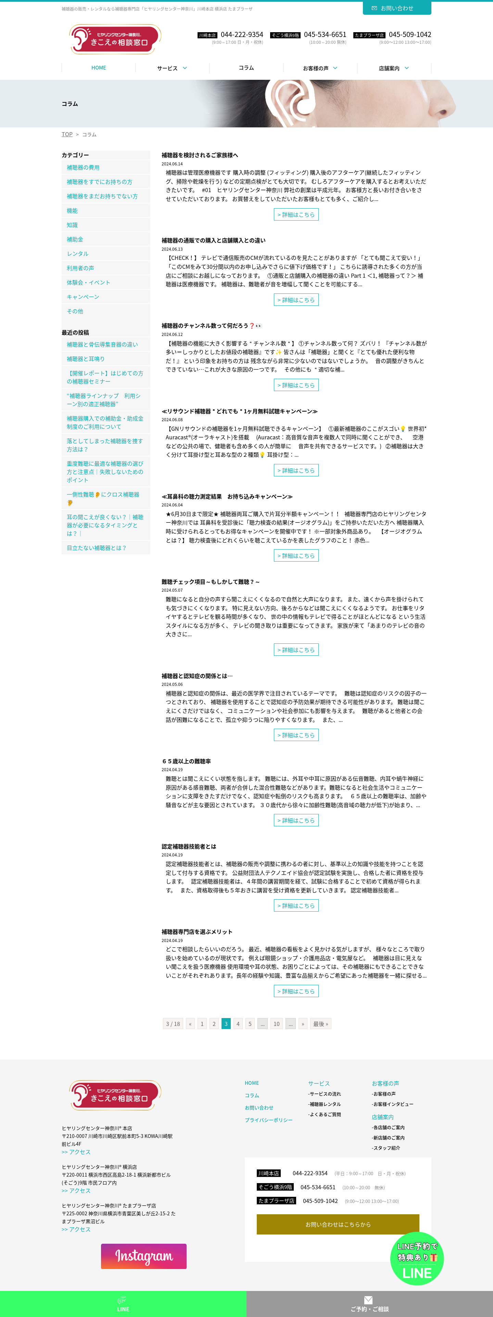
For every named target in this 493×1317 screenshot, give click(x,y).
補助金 (75, 239)
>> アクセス (76, 1151)
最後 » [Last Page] (320, 1023)
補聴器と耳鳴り (86, 358)
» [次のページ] (303, 1023)
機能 (72, 210)
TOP (67, 134)
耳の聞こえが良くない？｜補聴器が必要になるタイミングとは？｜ (105, 525)
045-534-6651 (318, 1187)
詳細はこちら (298, 214)
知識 (72, 225)
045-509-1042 (320, 1200)
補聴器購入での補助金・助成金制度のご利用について (105, 422)
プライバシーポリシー (269, 1119)
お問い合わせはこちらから (338, 1224)
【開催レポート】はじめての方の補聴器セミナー (105, 377)
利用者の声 (80, 268)
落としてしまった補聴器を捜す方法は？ (105, 445)
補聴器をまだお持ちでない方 (102, 196)
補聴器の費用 (83, 167)
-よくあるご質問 (324, 1114)
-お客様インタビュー (393, 1104)
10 (277, 1023)
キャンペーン (83, 296)
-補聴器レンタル (324, 1104)
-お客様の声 (384, 1093)
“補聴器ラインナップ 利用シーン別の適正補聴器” (104, 399)
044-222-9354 (310, 1173)
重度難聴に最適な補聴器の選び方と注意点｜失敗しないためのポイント (105, 471)
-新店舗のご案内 (388, 1137)
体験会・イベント (89, 282)
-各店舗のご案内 (388, 1127)
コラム (246, 67)
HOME (98, 67)
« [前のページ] (190, 1023)
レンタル (78, 253)
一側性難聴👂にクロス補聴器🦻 (103, 498)
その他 (75, 311)
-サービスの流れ (324, 1093)
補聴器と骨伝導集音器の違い (102, 344)
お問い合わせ (397, 8)
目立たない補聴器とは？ (97, 547)
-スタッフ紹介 (386, 1148)
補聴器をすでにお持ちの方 (99, 181)
